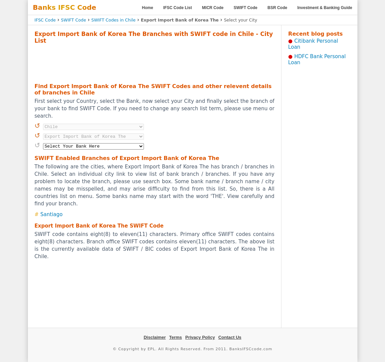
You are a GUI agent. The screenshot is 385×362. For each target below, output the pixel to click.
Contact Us (229, 337)
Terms (175, 337)
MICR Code (213, 7)
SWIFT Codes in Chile (113, 20)
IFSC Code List (177, 7)
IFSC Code (45, 20)
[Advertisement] (154, 62)
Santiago (51, 214)
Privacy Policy (200, 337)
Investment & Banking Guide (324, 7)
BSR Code (277, 7)
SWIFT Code (246, 7)
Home (147, 7)
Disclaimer (155, 337)
